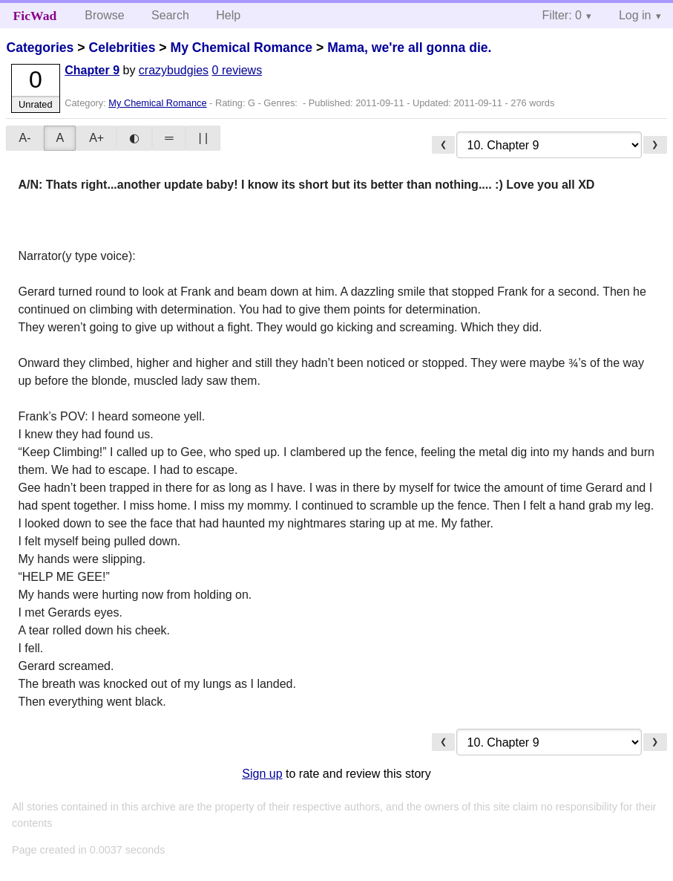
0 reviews (237, 70)
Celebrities (121, 47)
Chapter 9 (92, 70)
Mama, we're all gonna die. (409, 47)
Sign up (262, 773)
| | (203, 137)
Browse (104, 15)
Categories (39, 47)
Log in (635, 15)
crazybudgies (174, 70)
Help (228, 15)
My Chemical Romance (241, 47)
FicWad (35, 15)
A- (24, 137)
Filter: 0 (562, 15)
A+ (96, 137)
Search (170, 15)
